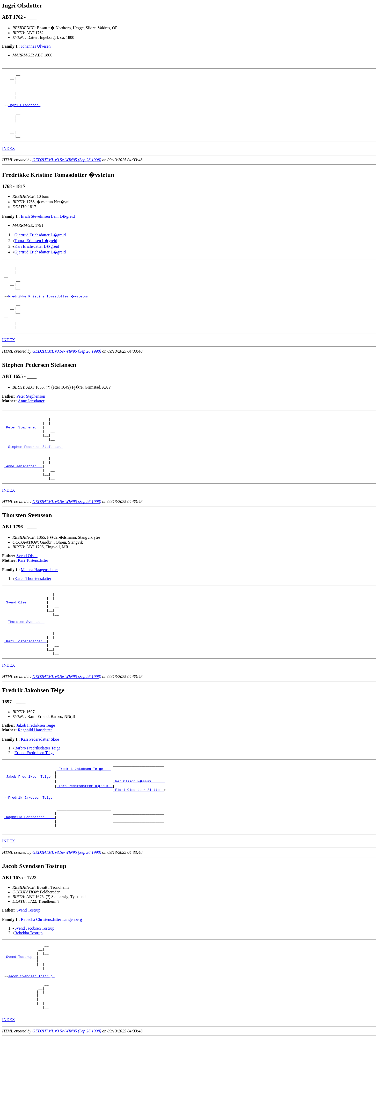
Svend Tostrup (28, 974)
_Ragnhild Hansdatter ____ (29, 878)
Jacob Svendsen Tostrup (31, 1046)
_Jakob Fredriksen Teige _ (29, 831)
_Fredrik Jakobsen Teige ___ (84, 822)
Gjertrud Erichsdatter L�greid (40, 248)
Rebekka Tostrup (28, 996)
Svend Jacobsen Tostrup (34, 992)
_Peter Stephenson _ (23, 456)
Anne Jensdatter (31, 426)
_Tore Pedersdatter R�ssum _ (85, 841)
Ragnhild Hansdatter (35, 782)
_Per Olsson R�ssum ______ (139, 836)
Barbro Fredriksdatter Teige (37, 800)
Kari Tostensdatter (33, 599)
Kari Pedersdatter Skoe (40, 791)
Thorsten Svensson (26, 667)
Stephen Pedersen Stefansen (35, 479)
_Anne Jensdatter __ (23, 502)
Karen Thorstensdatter (32, 617)
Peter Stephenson (31, 422)
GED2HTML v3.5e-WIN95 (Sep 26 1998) (66, 173)
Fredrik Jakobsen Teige (31, 854)
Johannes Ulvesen (35, 46)
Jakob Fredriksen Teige (36, 777)
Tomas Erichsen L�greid (35, 254)
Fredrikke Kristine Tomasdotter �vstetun (49, 315)
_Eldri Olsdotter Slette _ (138, 845)
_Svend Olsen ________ (25, 644)
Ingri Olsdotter (24, 112)
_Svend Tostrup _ (20, 1023)
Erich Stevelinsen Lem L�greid (48, 229)
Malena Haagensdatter (39, 608)
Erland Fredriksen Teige (34, 805)
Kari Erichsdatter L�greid (36, 259)
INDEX (8, 161)
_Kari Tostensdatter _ (25, 690)
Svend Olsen (27, 594)
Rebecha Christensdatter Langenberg (51, 983)
